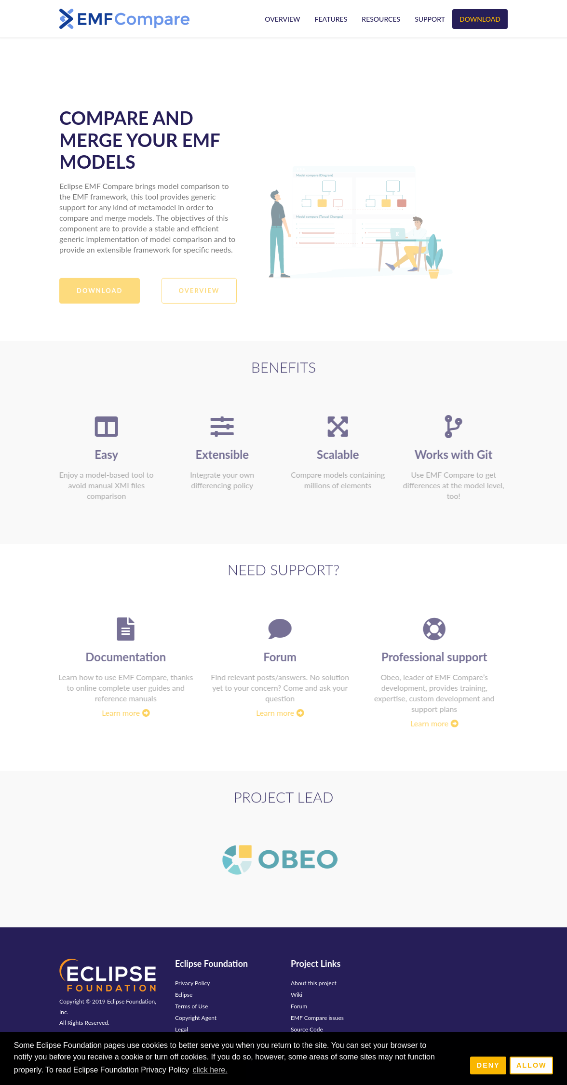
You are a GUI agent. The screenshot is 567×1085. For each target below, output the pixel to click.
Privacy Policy (192, 983)
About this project (314, 983)
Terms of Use (191, 1006)
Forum (299, 1006)
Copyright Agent (195, 1017)
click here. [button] (210, 1070)
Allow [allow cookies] (531, 1065)
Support (430, 19)
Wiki (296, 994)
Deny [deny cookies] (488, 1065)
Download (479, 19)
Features (331, 19)
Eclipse (183, 994)
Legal (181, 1029)
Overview (282, 19)
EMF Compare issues (317, 1017)
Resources (381, 19)
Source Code (307, 1029)
